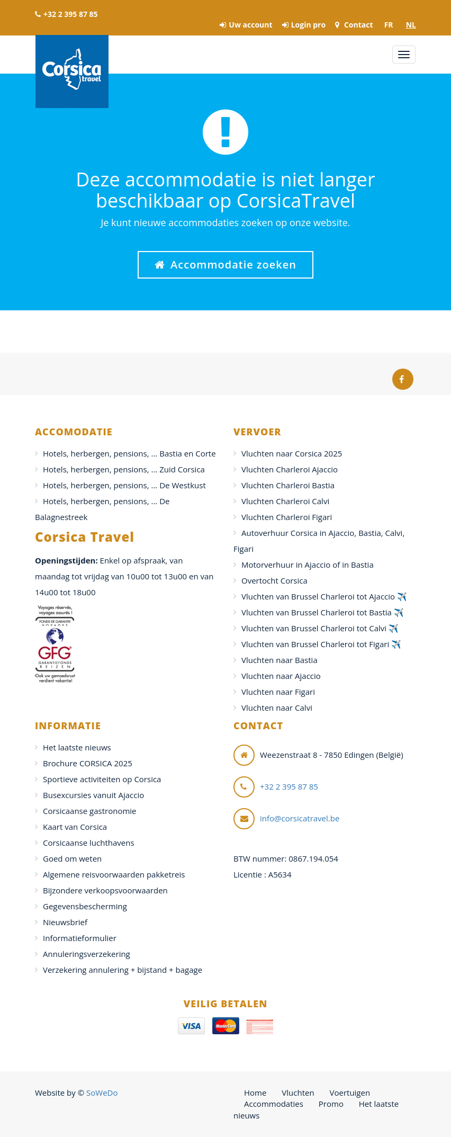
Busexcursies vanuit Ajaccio (93, 795)
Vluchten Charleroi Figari (286, 517)
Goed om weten (72, 858)
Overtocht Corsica (274, 580)
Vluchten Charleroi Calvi (285, 501)
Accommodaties (273, 1103)
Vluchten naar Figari (278, 691)
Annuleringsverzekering (86, 953)
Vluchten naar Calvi (276, 707)
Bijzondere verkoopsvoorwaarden (105, 890)
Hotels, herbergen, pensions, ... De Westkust (124, 485)
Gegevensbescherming (85, 906)
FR (388, 25)
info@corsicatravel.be (299, 818)
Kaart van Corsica (75, 826)
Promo (331, 1103)
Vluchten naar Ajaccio (281, 675)
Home (255, 1092)
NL (411, 25)
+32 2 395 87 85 (66, 14)
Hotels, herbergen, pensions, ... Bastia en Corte (129, 453)
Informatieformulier (79, 938)
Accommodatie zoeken (225, 264)
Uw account (246, 25)
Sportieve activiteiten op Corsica (102, 779)
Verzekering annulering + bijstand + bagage (122, 969)
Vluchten (298, 1092)
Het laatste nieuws (77, 747)
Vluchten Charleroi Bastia (288, 485)
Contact (354, 25)
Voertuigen (350, 1092)
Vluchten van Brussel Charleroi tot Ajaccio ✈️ (324, 596)
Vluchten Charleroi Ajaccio (289, 469)
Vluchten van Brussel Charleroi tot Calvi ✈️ (320, 628)
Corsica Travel (72, 71)
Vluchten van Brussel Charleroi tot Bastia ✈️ (322, 612)
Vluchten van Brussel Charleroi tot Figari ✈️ (321, 644)
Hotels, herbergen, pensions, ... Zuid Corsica (124, 469)
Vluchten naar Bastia (279, 660)
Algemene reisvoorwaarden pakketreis (114, 874)
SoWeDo (102, 1092)
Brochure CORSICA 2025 (87, 763)
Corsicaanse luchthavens (88, 842)
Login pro (304, 25)
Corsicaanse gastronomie (90, 810)
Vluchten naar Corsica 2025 (291, 453)
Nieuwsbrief (65, 922)
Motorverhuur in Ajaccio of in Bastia (307, 564)
